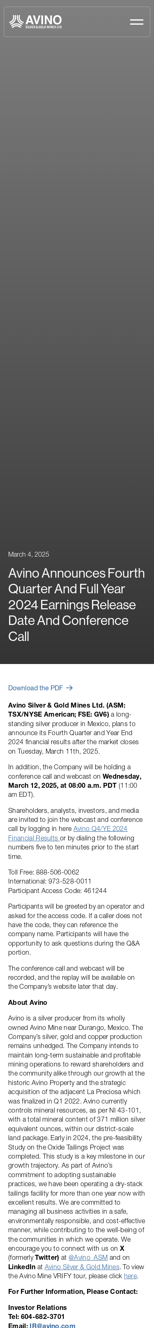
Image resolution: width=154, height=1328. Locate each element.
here (130, 1276)
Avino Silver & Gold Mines (82, 1267)
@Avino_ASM (88, 1257)
